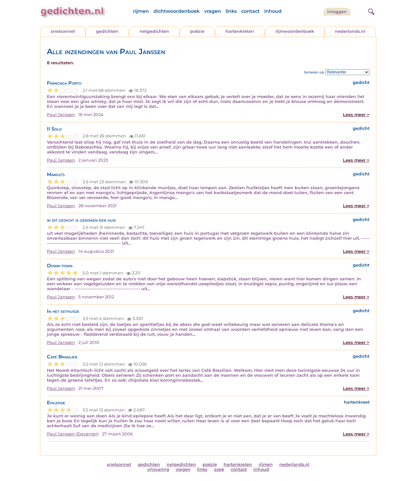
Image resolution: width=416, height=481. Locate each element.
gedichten (107, 31)
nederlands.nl (350, 31)
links (231, 11)
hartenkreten (240, 31)
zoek (219, 469)
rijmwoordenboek (294, 31)
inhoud (273, 11)
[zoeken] (370, 11)
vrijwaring (158, 469)
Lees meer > (356, 114)
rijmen (141, 11)
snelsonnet (63, 31)
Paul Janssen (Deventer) (73, 433)
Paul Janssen (61, 114)
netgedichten (154, 31)
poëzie (197, 31)
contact (250, 11)
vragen (212, 11)
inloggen (337, 11)
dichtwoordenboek (176, 11)
